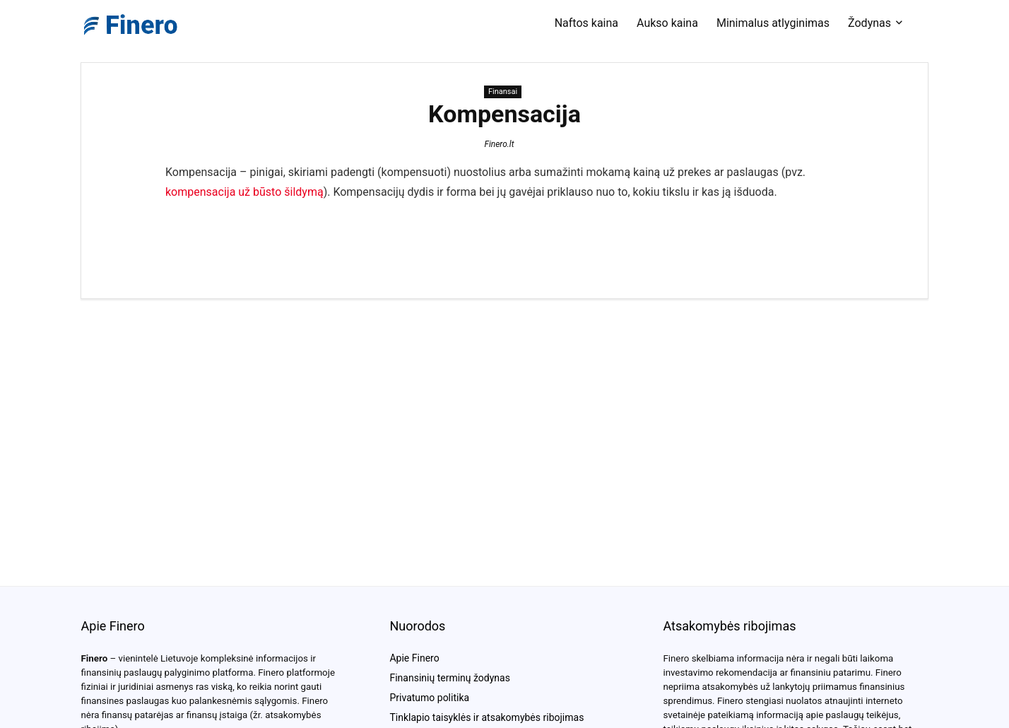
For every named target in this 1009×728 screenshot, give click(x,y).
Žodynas (869, 23)
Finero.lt (499, 144)
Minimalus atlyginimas (773, 23)
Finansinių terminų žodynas (449, 677)
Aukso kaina (667, 23)
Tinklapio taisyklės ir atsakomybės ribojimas (486, 717)
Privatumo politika (429, 697)
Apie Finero (414, 658)
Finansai (502, 91)
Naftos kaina (586, 23)
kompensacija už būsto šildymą (244, 192)
